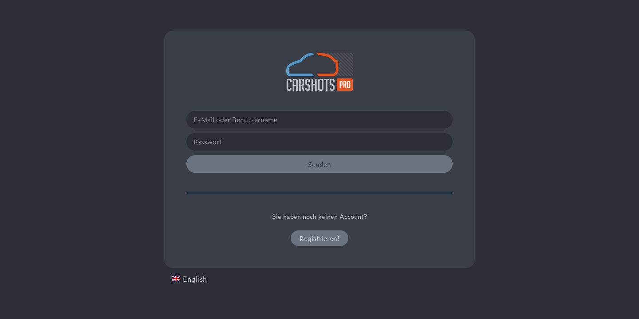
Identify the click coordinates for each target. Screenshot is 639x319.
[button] (319, 238)
